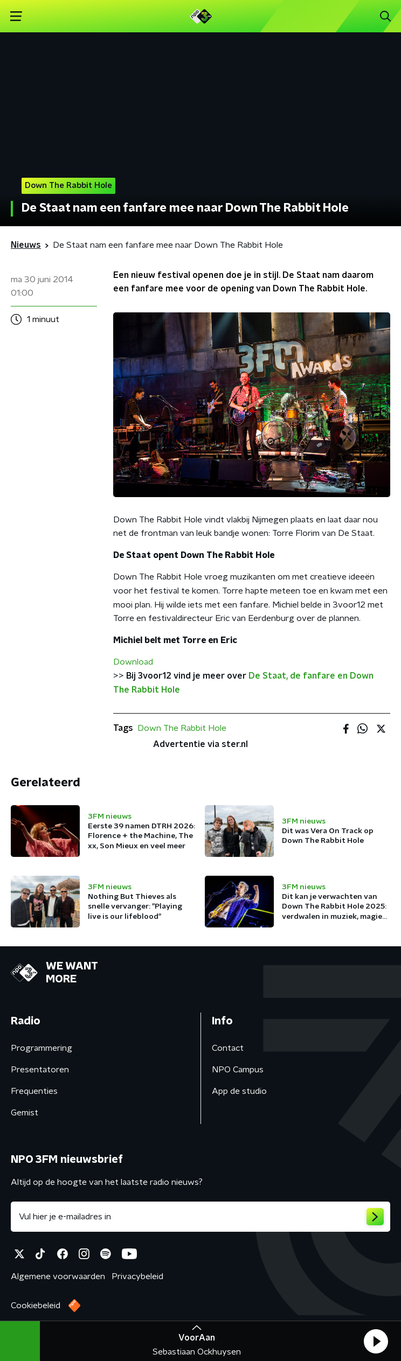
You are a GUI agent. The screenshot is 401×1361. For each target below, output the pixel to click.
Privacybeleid (137, 1276)
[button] (375, 1341)
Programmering (41, 1048)
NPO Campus (238, 1069)
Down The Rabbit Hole (181, 728)
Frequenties (34, 1091)
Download (133, 662)
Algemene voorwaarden (58, 1276)
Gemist (24, 1112)
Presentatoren (40, 1069)
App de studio (239, 1091)
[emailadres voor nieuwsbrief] (200, 1217)
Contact (228, 1048)
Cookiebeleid (35, 1305)
